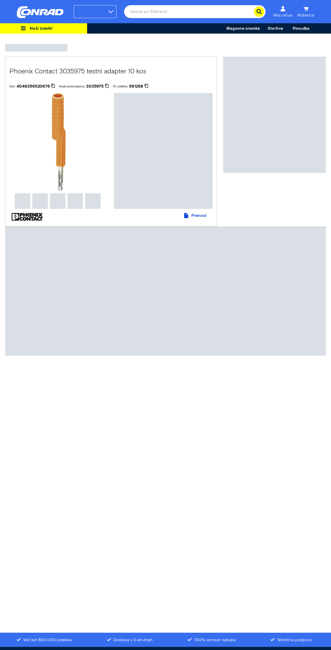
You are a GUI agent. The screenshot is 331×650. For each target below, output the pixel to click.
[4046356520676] (36, 86)
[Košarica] (306, 11)
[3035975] (97, 86)
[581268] (138, 86)
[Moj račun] (282, 11)
